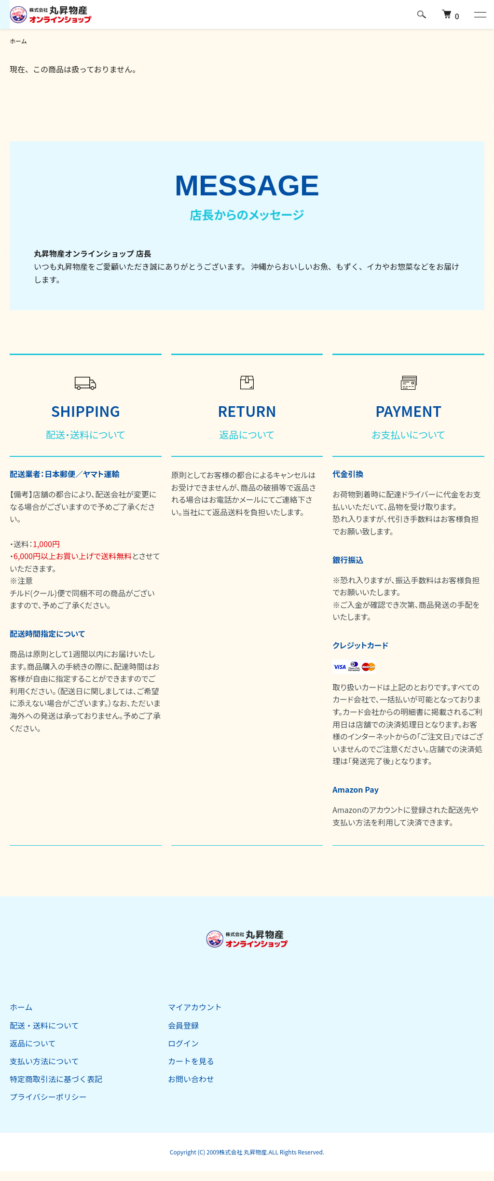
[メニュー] (479, 14)
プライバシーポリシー (48, 1096)
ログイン (183, 1043)
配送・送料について (44, 1025)
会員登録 (183, 1025)
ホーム (18, 41)
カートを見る (191, 1061)
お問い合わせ (191, 1079)
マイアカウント (195, 1007)
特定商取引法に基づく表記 (56, 1079)
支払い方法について (44, 1061)
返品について (33, 1043)
